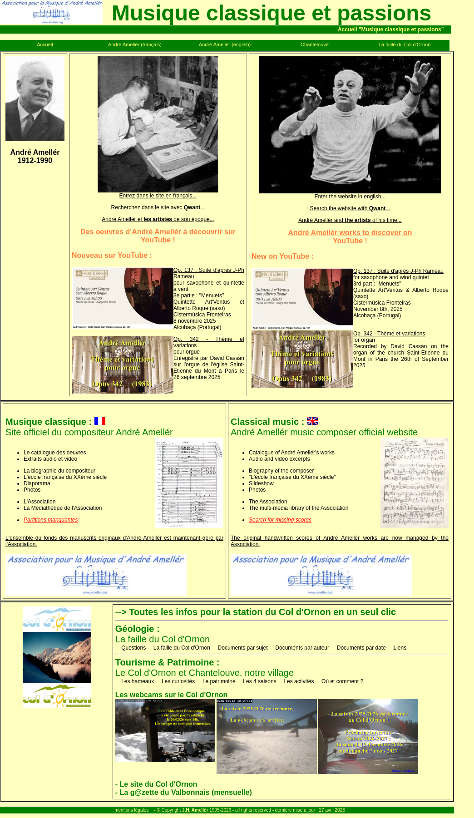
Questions (133, 648)
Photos (32, 490)
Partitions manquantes (51, 520)
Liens (399, 648)
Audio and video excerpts (279, 459)
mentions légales (131, 810)
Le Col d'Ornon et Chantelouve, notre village (204, 667)
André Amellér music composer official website (324, 427)
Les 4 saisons (259, 681)
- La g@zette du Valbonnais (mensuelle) (183, 792)
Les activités (299, 681)
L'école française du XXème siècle (65, 477)
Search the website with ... (350, 208)
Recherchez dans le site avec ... (158, 207)
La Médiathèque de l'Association (63, 508)
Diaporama (37, 483)
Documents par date (361, 648)
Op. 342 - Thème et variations (389, 333)
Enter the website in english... (350, 194)
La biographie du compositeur (59, 471)
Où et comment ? (342, 681)
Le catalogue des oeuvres (55, 452)
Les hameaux (137, 681)
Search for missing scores (280, 520)
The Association (268, 501)
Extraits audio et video (50, 459)
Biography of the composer (281, 471)
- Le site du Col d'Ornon (156, 784)
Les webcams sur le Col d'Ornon (171, 695)
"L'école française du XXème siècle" (292, 477)
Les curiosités (178, 681)
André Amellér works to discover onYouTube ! (350, 237)
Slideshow (261, 483)
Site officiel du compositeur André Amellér (89, 427)
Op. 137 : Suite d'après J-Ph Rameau (398, 271)
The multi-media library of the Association (298, 508)
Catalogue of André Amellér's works (292, 452)
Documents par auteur (302, 648)
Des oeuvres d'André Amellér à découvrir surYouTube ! (158, 236)
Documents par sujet (243, 648)
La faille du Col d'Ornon (162, 634)
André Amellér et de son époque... (158, 219)
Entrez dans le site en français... (158, 193)
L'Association (39, 501)
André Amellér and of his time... (349, 220)
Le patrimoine (219, 681)
